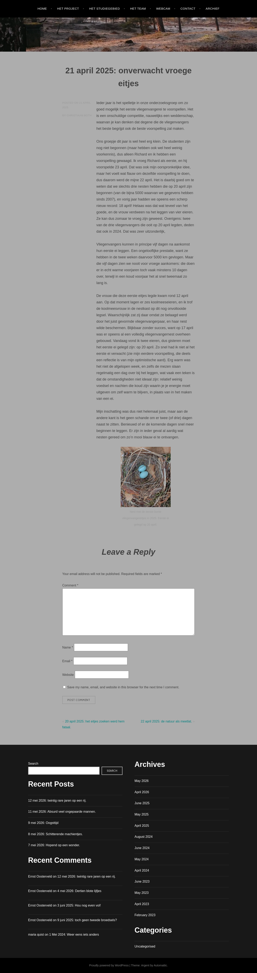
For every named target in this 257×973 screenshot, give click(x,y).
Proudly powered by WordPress (109, 965)
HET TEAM (138, 8)
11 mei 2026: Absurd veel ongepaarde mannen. (62, 811)
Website (68, 674)
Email (67, 661)
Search (33, 763)
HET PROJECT (68, 8)
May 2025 (142, 814)
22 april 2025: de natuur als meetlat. (166, 721)
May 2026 (142, 781)
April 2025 (142, 825)
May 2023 (142, 892)
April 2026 (142, 792)
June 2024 (142, 848)
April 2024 (142, 870)
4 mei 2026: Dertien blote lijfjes (79, 891)
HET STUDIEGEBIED (104, 8)
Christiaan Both (79, 115)
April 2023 (142, 904)
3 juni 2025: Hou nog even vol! (79, 905)
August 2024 (144, 836)
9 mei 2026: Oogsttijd (43, 823)
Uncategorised (145, 946)
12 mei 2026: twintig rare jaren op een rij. (57, 800)
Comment (70, 585)
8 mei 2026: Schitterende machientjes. (55, 834)
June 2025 (142, 803)
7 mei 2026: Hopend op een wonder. (54, 845)
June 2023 (142, 881)
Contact (188, 8)
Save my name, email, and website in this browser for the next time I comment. (123, 687)
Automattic (160, 965)
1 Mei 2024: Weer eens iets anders (74, 934)
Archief (212, 8)
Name (67, 647)
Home (42, 8)
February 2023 (145, 915)
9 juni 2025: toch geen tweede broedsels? (87, 920)
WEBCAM (163, 8)
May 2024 (142, 859)
